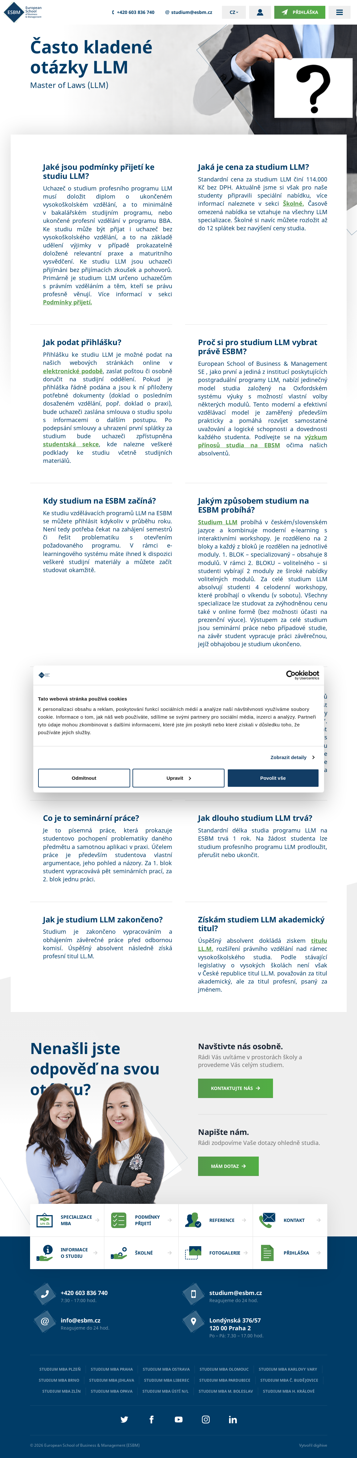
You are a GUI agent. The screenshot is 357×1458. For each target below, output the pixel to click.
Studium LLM (218, 522)
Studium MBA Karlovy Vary (288, 1369)
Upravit (178, 777)
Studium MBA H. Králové (289, 1391)
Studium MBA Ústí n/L (165, 1391)
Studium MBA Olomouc (224, 1369)
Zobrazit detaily (288, 757)
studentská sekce (71, 444)
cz (232, 12)
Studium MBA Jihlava (111, 1380)
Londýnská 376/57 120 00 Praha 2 (235, 1324)
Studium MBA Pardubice (224, 1380)
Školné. (293, 203)
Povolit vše (273, 777)
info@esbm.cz (80, 1320)
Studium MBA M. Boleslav (226, 1391)
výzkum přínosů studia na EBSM (262, 441)
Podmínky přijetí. (67, 302)
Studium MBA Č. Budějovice (289, 1380)
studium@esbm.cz (188, 12)
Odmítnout (84, 777)
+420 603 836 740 (132, 12)
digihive (320, 1445)
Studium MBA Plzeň (60, 1369)
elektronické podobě (73, 371)
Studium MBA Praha (112, 1369)
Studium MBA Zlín (61, 1391)
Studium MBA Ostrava (166, 1369)
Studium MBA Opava (111, 1391)
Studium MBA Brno (59, 1380)
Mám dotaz (228, 1166)
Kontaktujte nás (235, 1088)
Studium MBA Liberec (166, 1380)
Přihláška (299, 12)
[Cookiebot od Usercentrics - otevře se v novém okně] (291, 675)
